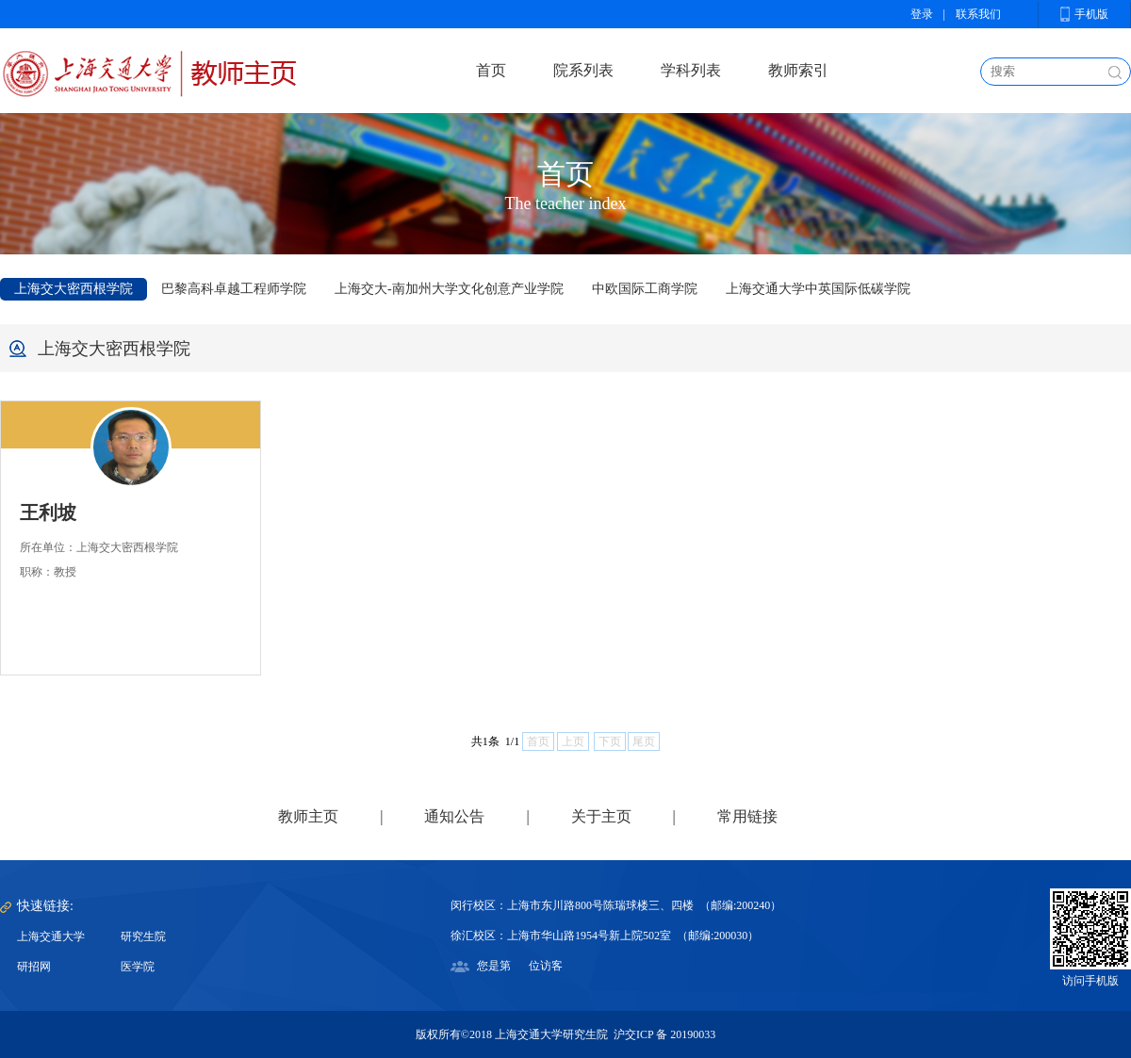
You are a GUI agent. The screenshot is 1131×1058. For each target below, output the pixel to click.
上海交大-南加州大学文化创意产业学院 (449, 289)
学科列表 (691, 70)
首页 (491, 70)
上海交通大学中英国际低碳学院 (818, 289)
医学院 (138, 966)
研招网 (34, 966)
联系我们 (978, 14)
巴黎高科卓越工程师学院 (233, 289)
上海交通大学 (51, 936)
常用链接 (747, 816)
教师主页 (308, 816)
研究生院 (143, 936)
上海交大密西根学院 (73, 289)
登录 (921, 14)
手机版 (1091, 14)
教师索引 (798, 70)
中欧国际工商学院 (644, 289)
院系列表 (583, 70)
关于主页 (601, 816)
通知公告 (454, 816)
